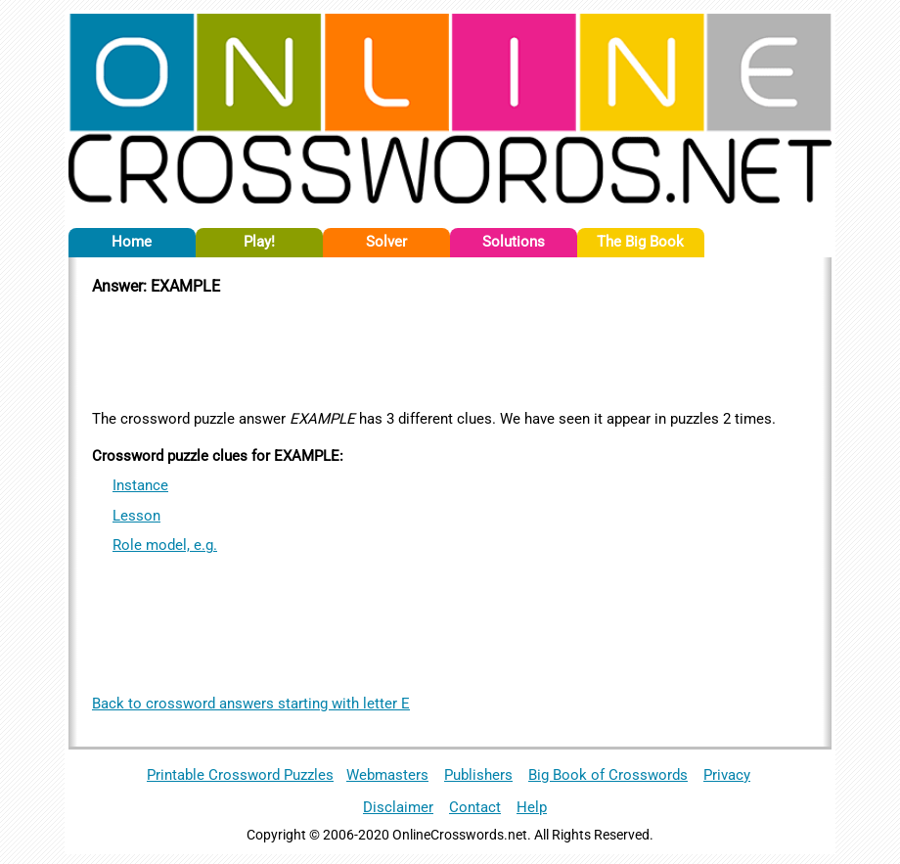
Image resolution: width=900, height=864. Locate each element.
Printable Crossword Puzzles (240, 775)
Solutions (513, 241)
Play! (259, 241)
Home (132, 241)
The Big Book (640, 241)
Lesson (136, 515)
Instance (140, 485)
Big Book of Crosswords (608, 775)
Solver (386, 241)
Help (532, 807)
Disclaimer (398, 807)
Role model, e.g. (164, 545)
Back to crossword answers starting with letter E (251, 703)
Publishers (478, 775)
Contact (475, 807)
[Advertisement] (450, 349)
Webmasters (387, 775)
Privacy (726, 775)
